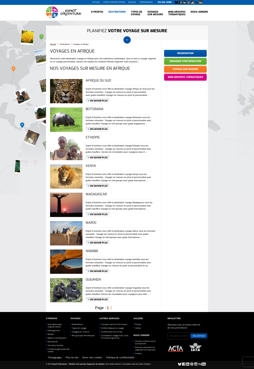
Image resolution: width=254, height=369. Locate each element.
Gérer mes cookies (92, 357)
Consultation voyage (114, 2)
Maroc (91, 222)
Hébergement (54, 330)
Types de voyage (136, 13)
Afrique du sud (98, 80)
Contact (138, 353)
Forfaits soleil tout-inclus (111, 332)
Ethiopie (93, 137)
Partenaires (53, 342)
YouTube (199, 2)
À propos (97, 13)
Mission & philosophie (57, 338)
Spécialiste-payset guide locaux (55, 325)
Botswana (94, 109)
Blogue (132, 2)
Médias (51, 334)
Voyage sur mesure (185, 69)
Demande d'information (185, 61)
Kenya (91, 166)
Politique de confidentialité (120, 357)
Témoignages (146, 2)
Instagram (193, 2)
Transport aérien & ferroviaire (114, 324)
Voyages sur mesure (155, 13)
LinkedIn (185, 2)
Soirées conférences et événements (145, 342)
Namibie (92, 251)
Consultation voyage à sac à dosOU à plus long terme (114, 336)
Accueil (96, 2)
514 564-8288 (165, 2)
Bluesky (177, 2)
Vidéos (138, 328)
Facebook (181, 2)
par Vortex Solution (143, 364)
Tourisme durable (55, 345)
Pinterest (189, 2)
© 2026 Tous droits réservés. (84, 364)
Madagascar (96, 194)
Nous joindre (199, 13)
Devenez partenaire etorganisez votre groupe (145, 348)
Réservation (185, 53)
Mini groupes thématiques (176, 13)
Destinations (117, 13)
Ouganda (93, 279)
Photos (138, 324)
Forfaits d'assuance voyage (112, 328)
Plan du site (72, 357)
